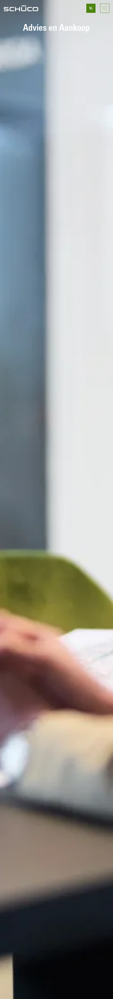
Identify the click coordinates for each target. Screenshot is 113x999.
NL (91, 8)
